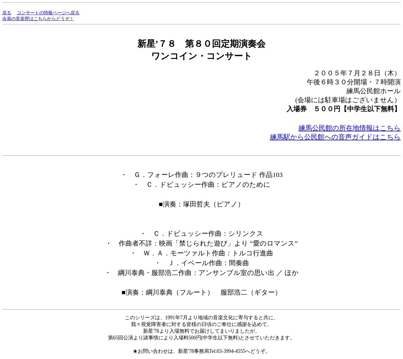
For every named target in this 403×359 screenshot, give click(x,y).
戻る (6, 12)
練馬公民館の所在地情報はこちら (350, 128)
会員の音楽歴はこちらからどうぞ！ (38, 18)
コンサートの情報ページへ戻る (48, 12)
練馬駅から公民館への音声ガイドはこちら (335, 137)
